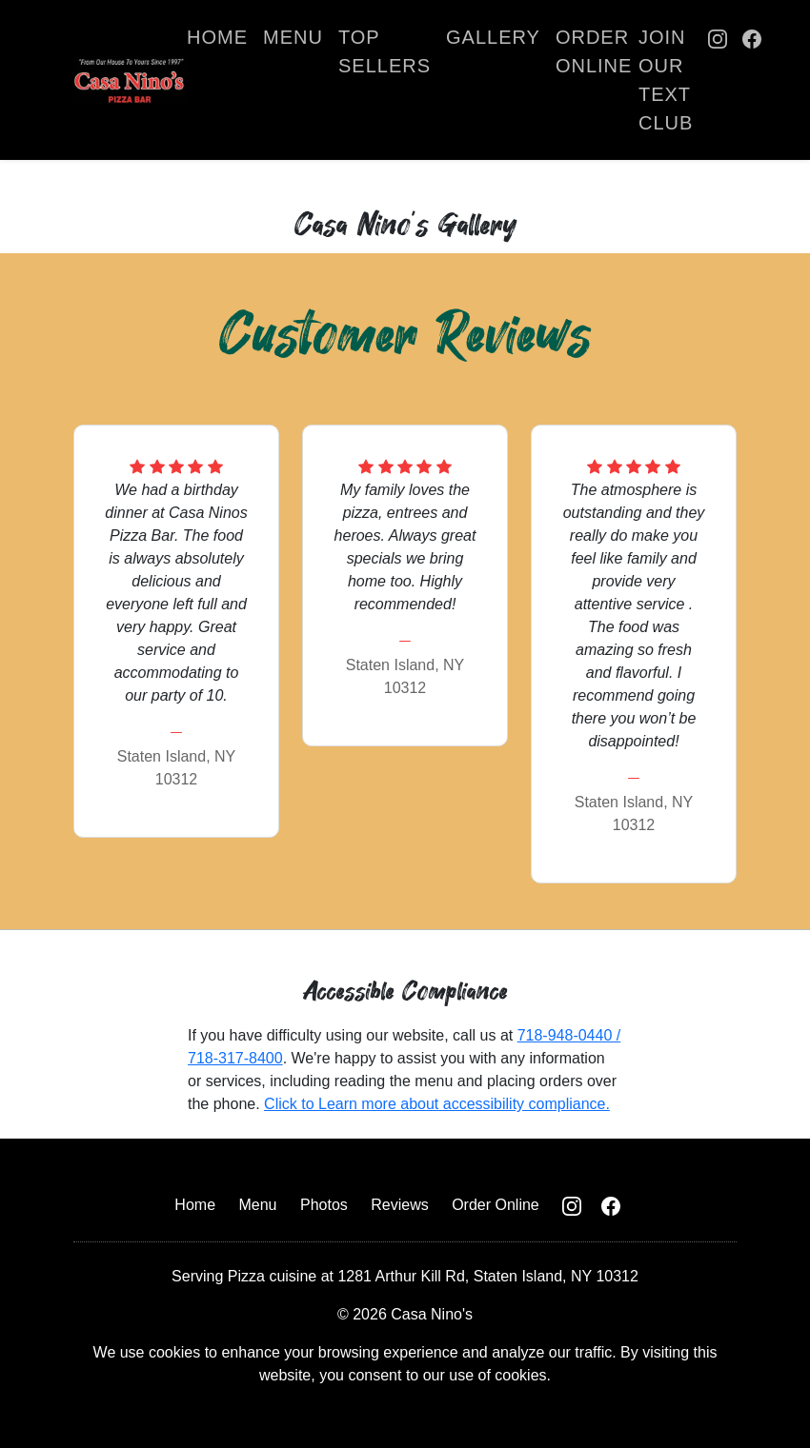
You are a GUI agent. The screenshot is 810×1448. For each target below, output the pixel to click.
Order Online (594, 51)
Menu (293, 37)
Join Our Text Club (665, 80)
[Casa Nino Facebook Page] (751, 80)
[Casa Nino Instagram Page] (717, 80)
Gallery (493, 37)
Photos (324, 1205)
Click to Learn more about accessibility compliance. (437, 1104)
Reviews (399, 1205)
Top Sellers (384, 51)
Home (217, 37)
